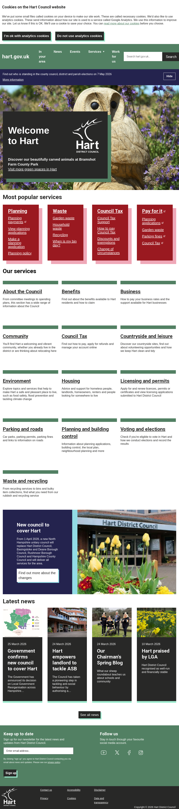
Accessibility (73, 788)
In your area (42, 54)
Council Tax (110, 209)
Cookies (71, 796)
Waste (60, 209)
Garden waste (64, 216)
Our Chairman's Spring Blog (110, 655)
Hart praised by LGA (156, 652)
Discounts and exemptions (108, 239)
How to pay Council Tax (106, 228)
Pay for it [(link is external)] (153, 209)
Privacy (44, 796)
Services (94, 50)
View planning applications (19, 229)
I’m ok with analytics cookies (28, 34)
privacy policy (54, 761)
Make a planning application (16, 241)
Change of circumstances (108, 249)
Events (75, 50)
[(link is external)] (104, 751)
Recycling (60, 233)
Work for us (116, 54)
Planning (17, 209)
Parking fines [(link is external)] (153, 234)
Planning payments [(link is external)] (17, 218)
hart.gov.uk (15, 55)
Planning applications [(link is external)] (153, 219)
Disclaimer (99, 788)
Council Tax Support (106, 218)
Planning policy (20, 251)
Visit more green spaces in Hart (32, 167)
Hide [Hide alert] (169, 74)
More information (13, 77)
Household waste (61, 224)
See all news (89, 713)
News (58, 50)
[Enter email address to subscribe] (38, 749)
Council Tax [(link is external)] (152, 241)
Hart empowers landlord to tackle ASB (64, 658)
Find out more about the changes (37, 573)
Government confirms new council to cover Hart (22, 658)
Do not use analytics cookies (84, 34)
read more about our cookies (121, 23)
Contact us (46, 788)
